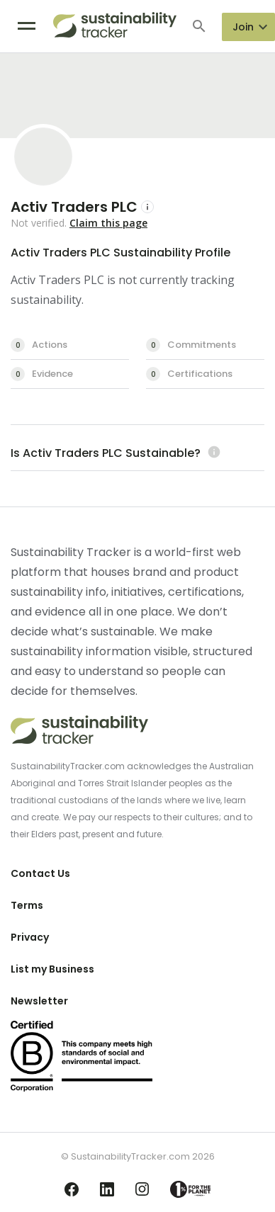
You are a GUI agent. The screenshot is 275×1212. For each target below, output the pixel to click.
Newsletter (39, 1001)
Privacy (30, 937)
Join (243, 27)
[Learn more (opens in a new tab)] (212, 453)
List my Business (52, 969)
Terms (27, 905)
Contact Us (40, 873)
